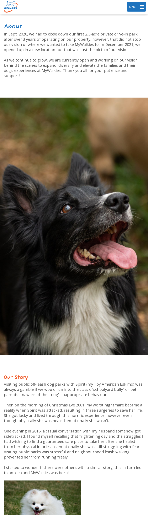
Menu (136, 7)
